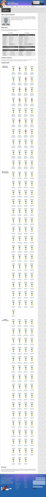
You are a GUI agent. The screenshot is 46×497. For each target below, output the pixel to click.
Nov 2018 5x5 (13, 115)
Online (21, 6)
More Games (17, 487)
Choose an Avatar (18, 484)
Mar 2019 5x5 (13, 371)
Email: (33, 479)
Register (17, 6)
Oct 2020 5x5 (13, 73)
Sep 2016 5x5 (32, 157)
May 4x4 (25, 477)
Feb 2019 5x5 (19, 371)
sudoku (11, 481)
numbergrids (2, 481)
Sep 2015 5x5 (26, 306)
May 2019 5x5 (26, 214)
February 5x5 (26, 487)
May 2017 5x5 (26, 417)
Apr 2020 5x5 (32, 187)
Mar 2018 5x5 (13, 251)
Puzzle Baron (3, 477)
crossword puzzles (3, 482)
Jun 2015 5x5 (32, 306)
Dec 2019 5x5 (19, 94)
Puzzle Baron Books (18, 483)
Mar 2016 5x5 (32, 297)
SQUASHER (11, 43)
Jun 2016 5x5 (19, 297)
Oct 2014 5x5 (19, 463)
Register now (38, 4)
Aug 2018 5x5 (32, 233)
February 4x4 (26, 486)
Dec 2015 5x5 (13, 306)
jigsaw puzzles (8, 479)
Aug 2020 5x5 (26, 73)
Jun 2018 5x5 (26, 115)
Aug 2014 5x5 (26, 463)
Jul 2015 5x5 (32, 454)
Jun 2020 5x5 (19, 187)
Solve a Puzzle (17, 477)
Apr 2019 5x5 (32, 214)
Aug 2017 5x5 (26, 136)
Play (4, 6)
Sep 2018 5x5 (26, 233)
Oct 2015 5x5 (19, 306)
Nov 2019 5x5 (26, 94)
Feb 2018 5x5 (19, 251)
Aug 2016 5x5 (32, 288)
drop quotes (9, 480)
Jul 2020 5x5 (32, 73)
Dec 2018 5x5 (32, 371)
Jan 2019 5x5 (26, 371)
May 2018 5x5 (32, 115)
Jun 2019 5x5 (19, 214)
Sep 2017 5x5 (19, 136)
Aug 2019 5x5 (32, 205)
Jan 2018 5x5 (26, 251)
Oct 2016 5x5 (26, 157)
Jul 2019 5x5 (13, 214)
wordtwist (6, 481)
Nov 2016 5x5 (19, 157)
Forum (24, 6)
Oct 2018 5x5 (19, 233)
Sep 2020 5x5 (19, 73)
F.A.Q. (8, 6)
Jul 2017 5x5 (32, 136)
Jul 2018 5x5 (19, 115)
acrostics (2, 480)
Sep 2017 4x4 (13, 325)
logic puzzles (5, 480)
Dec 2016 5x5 (13, 157)
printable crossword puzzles (6, 483)
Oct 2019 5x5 (19, 205)
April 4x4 (25, 480)
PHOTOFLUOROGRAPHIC (28, 43)
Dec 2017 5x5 (32, 251)
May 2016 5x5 (26, 297)
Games (28, 6)
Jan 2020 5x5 (13, 94)
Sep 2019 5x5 (32, 94)
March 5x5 (25, 484)
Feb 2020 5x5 (19, 196)
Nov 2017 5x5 (13, 260)
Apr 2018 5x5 (32, 242)
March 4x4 (25, 483)
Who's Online (17, 480)
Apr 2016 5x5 (32, 445)
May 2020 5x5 (26, 187)
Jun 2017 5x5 (19, 417)
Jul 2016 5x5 (13, 297)
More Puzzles (33, 6)
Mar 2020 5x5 (13, 196)
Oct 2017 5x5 (13, 136)
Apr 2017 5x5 (32, 417)
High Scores (12, 6)
